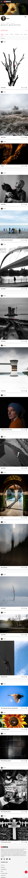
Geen (2, 517)
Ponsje (3, 42)
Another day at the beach (7, 240)
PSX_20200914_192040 (6, 760)
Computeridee (3, 869)
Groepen (11, 34)
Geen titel (3, 87)
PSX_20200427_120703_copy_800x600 (9, 708)
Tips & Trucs (3, 875)
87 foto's (2, 23)
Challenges (17, 34)
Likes (22, 34)
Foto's (2, 34)
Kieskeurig (3, 867)
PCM (2, 871)
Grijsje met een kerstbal (6, 429)
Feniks (2, 166)
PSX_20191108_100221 (6, 811)
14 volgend (12, 23)
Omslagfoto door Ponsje (6, 4)
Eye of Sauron (4, 567)
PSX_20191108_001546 (6, 842)
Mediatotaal (3, 877)
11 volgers (7, 23)
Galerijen (6, 34)
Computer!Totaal (4, 873)
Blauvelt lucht (4, 676)
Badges (25, 34)
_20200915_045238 (5, 729)
